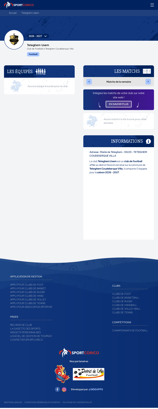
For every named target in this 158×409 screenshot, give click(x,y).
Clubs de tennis (122, 313)
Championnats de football (130, 331)
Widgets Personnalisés (25, 333)
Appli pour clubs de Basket (28, 289)
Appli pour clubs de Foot (27, 285)
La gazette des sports (25, 329)
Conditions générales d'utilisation (42, 403)
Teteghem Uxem (30, 12)
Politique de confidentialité (77, 403)
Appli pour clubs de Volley (28, 300)
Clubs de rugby (122, 302)
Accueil (13, 12)
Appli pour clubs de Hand (27, 297)
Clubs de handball (124, 306)
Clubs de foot (121, 295)
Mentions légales (13, 403)
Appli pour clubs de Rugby (27, 293)
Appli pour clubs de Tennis (27, 304)
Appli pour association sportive (31, 308)
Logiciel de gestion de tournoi (31, 337)
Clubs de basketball (125, 298)
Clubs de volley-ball (126, 309)
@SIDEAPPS (96, 390)
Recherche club (21, 326)
